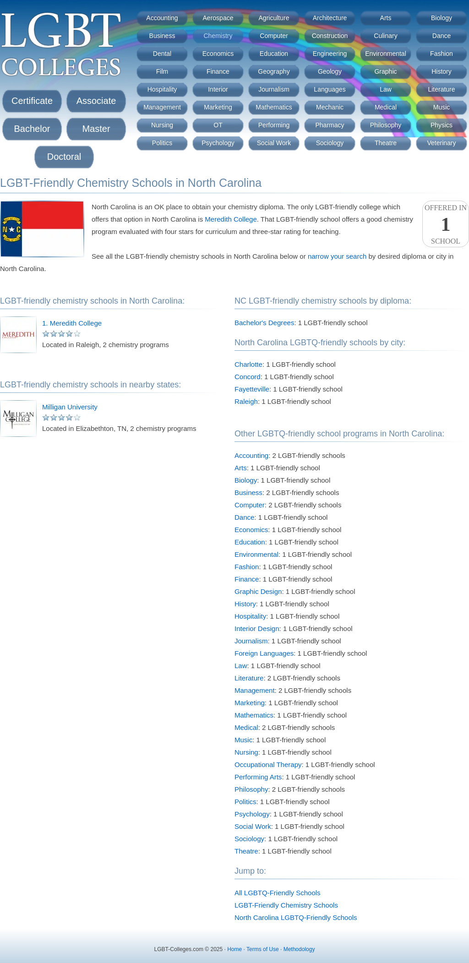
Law (386, 89)
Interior (218, 89)
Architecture (330, 18)
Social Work (274, 143)
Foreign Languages (264, 653)
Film (162, 71)
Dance (441, 35)
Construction (330, 35)
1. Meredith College (72, 323)
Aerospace (218, 18)
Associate (96, 101)
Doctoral (64, 157)
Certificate (32, 101)
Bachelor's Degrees (264, 322)
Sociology (330, 143)
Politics (162, 143)
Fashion (441, 53)
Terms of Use (262, 949)
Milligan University (70, 407)
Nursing (162, 125)
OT (217, 125)
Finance (218, 71)
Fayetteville (251, 389)
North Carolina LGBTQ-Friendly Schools (295, 917)
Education (274, 53)
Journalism (273, 89)
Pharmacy (329, 125)
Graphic (385, 71)
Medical (386, 107)
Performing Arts (258, 777)
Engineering (330, 53)
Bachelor (32, 129)
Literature (441, 89)
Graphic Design (258, 591)
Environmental (385, 53)
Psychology (218, 143)
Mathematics (274, 107)
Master (96, 129)
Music (441, 107)
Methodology (299, 949)
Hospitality (162, 89)
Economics (218, 53)
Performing (273, 125)
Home (234, 949)
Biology (441, 18)
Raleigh (246, 401)
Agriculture (274, 18)
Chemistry (217, 35)
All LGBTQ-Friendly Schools (277, 893)
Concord (247, 377)
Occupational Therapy (267, 764)
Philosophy (386, 125)
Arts (386, 18)
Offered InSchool (446, 224)
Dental (162, 53)
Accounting (162, 18)
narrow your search (337, 256)
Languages (329, 89)
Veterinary (441, 143)
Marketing (218, 107)
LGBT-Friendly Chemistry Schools (286, 905)
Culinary (385, 35)
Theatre (386, 143)
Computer (274, 35)
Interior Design (256, 628)
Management (162, 107)
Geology (330, 71)
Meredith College (230, 219)
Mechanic (330, 107)
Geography (273, 71)
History (441, 71)
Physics (442, 125)
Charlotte (248, 364)
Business (162, 35)
